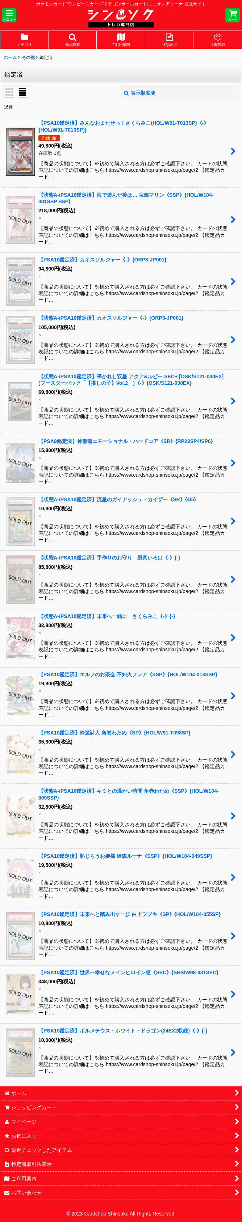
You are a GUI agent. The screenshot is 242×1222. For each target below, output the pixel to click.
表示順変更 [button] (140, 93)
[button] (9, 15)
